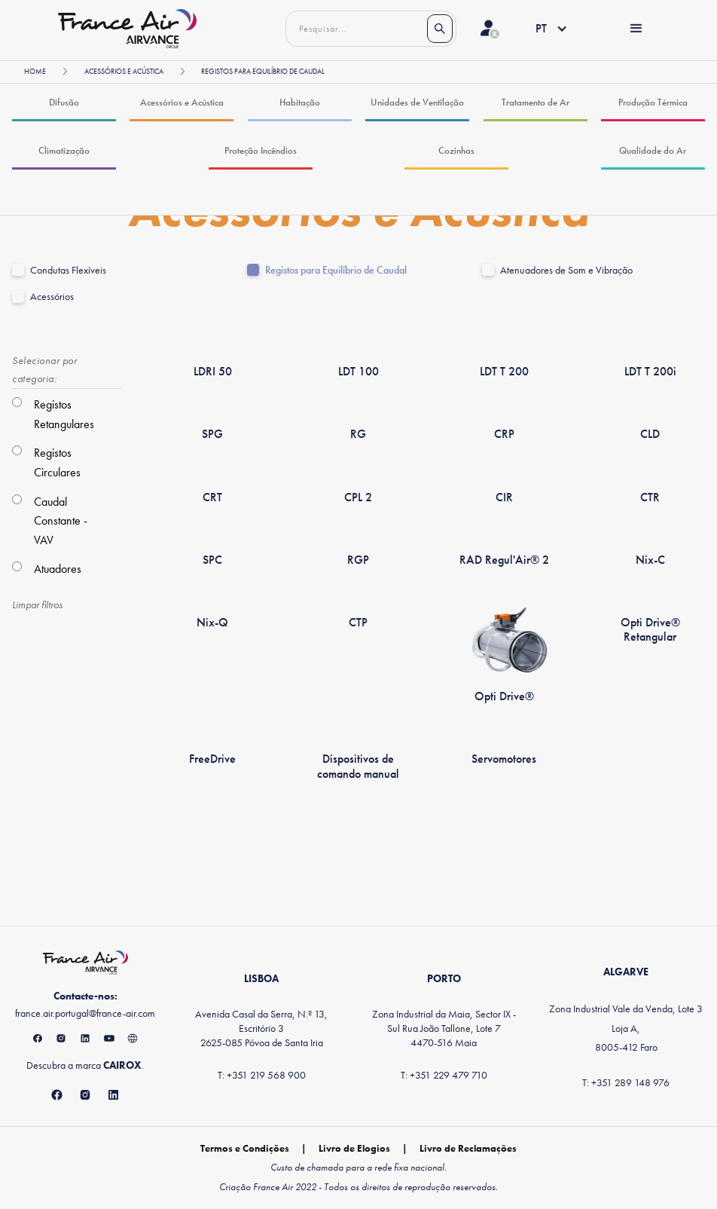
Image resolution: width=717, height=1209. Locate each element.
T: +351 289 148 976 (626, 1082)
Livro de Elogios (354, 1148)
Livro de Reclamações (468, 1148)
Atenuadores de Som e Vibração (566, 270)
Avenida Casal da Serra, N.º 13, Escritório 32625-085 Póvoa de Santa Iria (261, 1028)
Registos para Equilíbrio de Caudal (336, 270)
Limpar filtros (37, 604)
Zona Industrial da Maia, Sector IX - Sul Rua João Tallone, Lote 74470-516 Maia (444, 1028)
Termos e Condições (244, 1148)
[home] (127, 28)
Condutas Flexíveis (68, 270)
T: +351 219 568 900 (262, 1075)
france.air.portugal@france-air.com (85, 1013)
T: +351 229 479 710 (444, 1075)
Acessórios (52, 296)
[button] (539, 28)
